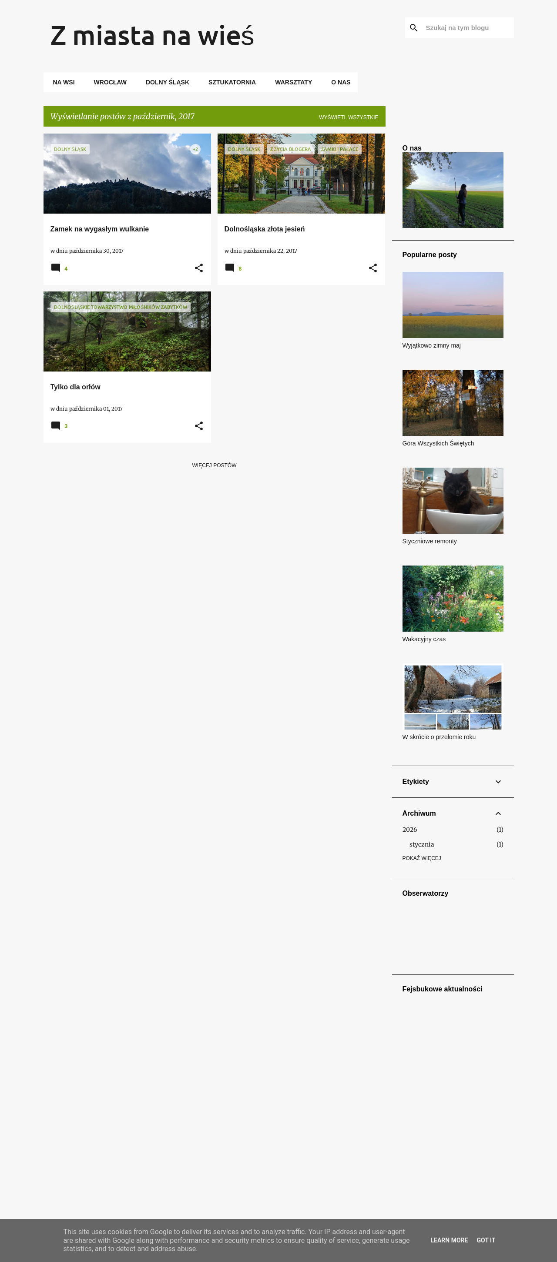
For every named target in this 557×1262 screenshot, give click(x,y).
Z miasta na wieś (152, 34)
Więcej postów (214, 465)
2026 (410, 830)
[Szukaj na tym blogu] (468, 27)
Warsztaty (290, 82)
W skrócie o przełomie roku (439, 736)
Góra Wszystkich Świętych (438, 443)
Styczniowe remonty (430, 541)
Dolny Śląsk (165, 82)
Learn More (449, 1240)
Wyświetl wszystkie (348, 117)
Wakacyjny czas (424, 639)
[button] (199, 268)
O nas (338, 82)
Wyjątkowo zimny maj (432, 345)
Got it (485, 1240)
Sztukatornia (229, 82)
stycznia (421, 844)
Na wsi (61, 82)
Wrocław (107, 82)
